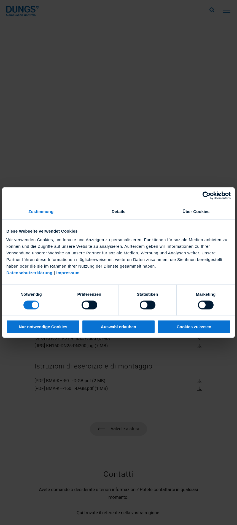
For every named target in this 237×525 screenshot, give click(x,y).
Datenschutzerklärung (29, 272)
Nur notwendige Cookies (43, 326)
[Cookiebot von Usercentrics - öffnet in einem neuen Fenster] (206, 195)
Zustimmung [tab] (40, 211)
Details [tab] (118, 211)
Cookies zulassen (194, 326)
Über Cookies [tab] (195, 211)
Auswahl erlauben (118, 326)
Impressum (68, 272)
